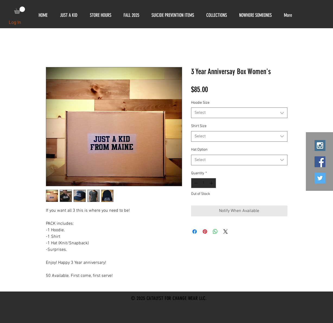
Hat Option (199, 149)
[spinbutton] (203, 183)
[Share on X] (225, 231)
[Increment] (211, 183)
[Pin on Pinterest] (205, 231)
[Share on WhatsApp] (215, 231)
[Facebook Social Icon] (320, 161)
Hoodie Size (200, 102)
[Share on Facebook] (194, 231)
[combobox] (239, 112)
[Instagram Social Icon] (320, 145)
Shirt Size (199, 126)
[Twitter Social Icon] (320, 178)
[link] (19, 10)
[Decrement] (195, 183)
